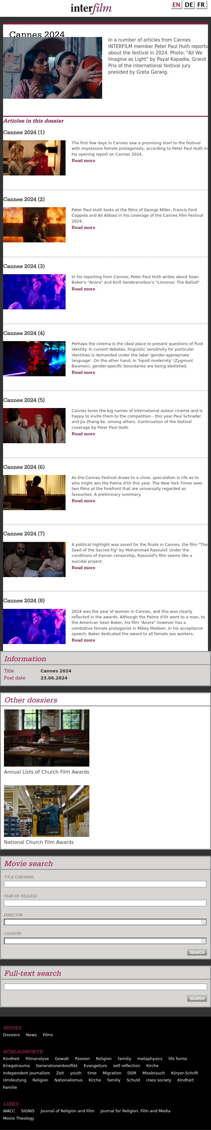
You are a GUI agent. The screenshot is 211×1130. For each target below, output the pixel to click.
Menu (7, 9)
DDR (131, 1073)
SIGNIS (27, 1111)
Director (13, 915)
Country (13, 934)
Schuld (133, 1080)
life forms (178, 1058)
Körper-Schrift (184, 1073)
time (92, 1073)
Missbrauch (153, 1073)
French (200, 4)
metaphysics (149, 1058)
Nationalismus (68, 1080)
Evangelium (95, 1065)
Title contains (19, 877)
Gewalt (62, 1058)
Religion (104, 1058)
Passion (82, 1058)
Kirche (152, 1065)
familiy (124, 1058)
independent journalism (26, 1073)
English (175, 4)
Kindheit (11, 1058)
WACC (9, 1111)
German (188, 4)
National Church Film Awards (39, 842)
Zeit (60, 1073)
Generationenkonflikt (56, 1065)
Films (48, 1034)
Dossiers (11, 1034)
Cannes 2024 (56, 670)
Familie (10, 1087)
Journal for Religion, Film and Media (135, 1111)
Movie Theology (18, 1118)
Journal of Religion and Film (68, 1111)
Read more (83, 160)
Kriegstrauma (16, 1065)
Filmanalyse (37, 1058)
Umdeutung (15, 1080)
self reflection (126, 1065)
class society (158, 1080)
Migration (112, 1073)
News (31, 1034)
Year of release (20, 896)
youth (75, 1073)
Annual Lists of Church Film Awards (46, 772)
